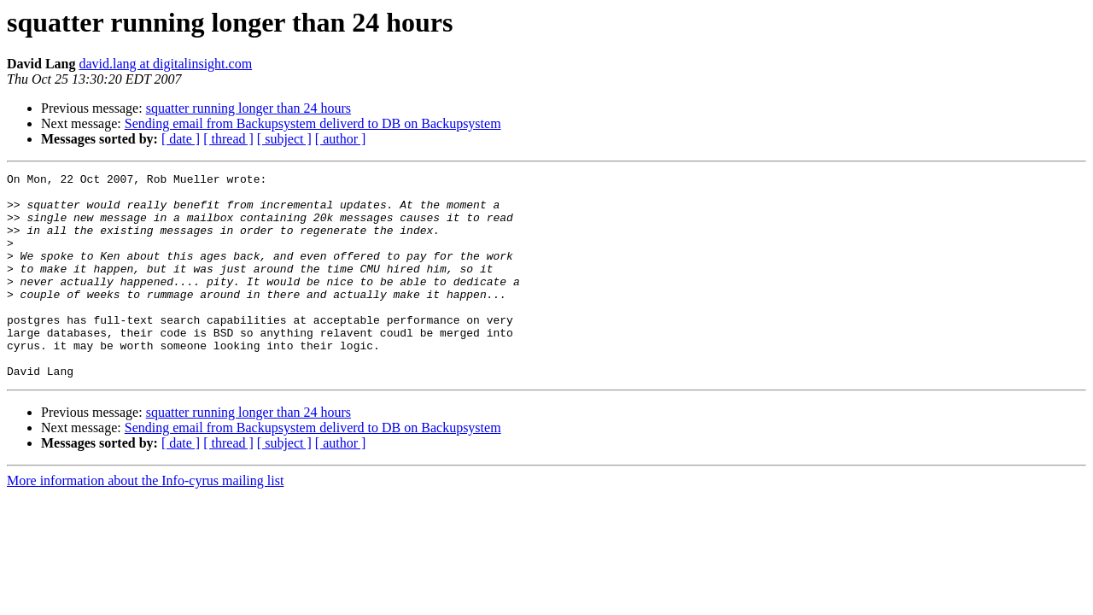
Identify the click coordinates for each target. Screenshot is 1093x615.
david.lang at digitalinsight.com (165, 63)
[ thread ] (228, 139)
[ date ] (180, 139)
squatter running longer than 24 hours (248, 108)
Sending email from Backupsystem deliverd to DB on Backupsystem (313, 123)
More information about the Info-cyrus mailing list (145, 521)
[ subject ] (284, 139)
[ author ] (340, 139)
